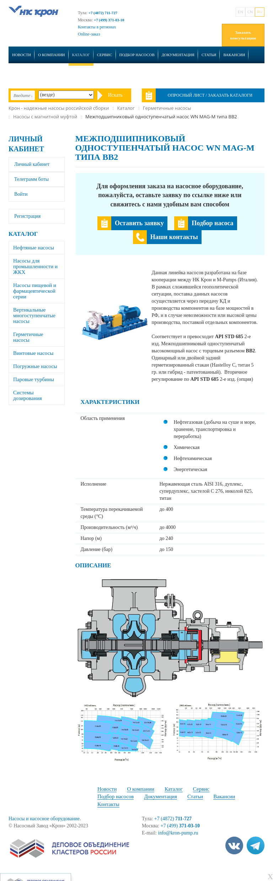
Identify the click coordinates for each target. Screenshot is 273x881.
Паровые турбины (33, 379)
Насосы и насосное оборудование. (45, 818)
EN (240, 12)
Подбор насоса (212, 223)
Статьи (209, 55)
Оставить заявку (139, 223)
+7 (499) (180, 825)
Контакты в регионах (97, 27)
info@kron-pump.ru (178, 833)
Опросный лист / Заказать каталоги (210, 95)
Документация (178, 55)
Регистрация (27, 216)
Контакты (23, 74)
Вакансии (234, 55)
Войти (20, 194)
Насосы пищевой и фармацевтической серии (34, 290)
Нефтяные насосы (33, 247)
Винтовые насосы (33, 353)
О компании (51, 55)
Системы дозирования (27, 395)
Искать (115, 95)
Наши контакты (174, 236)
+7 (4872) (173, 818)
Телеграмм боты (31, 179)
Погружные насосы (35, 366)
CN (250, 12)
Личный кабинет (31, 164)
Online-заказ (89, 34)
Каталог (81, 55)
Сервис (104, 55)
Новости (21, 55)
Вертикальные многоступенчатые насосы (34, 315)
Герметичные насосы (28, 337)
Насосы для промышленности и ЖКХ (35, 266)
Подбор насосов (137, 55)
